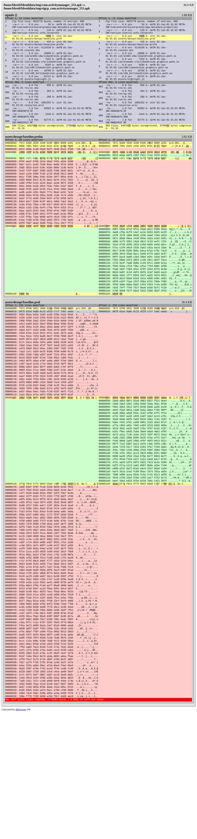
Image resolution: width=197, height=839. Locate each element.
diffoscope (21, 835)
